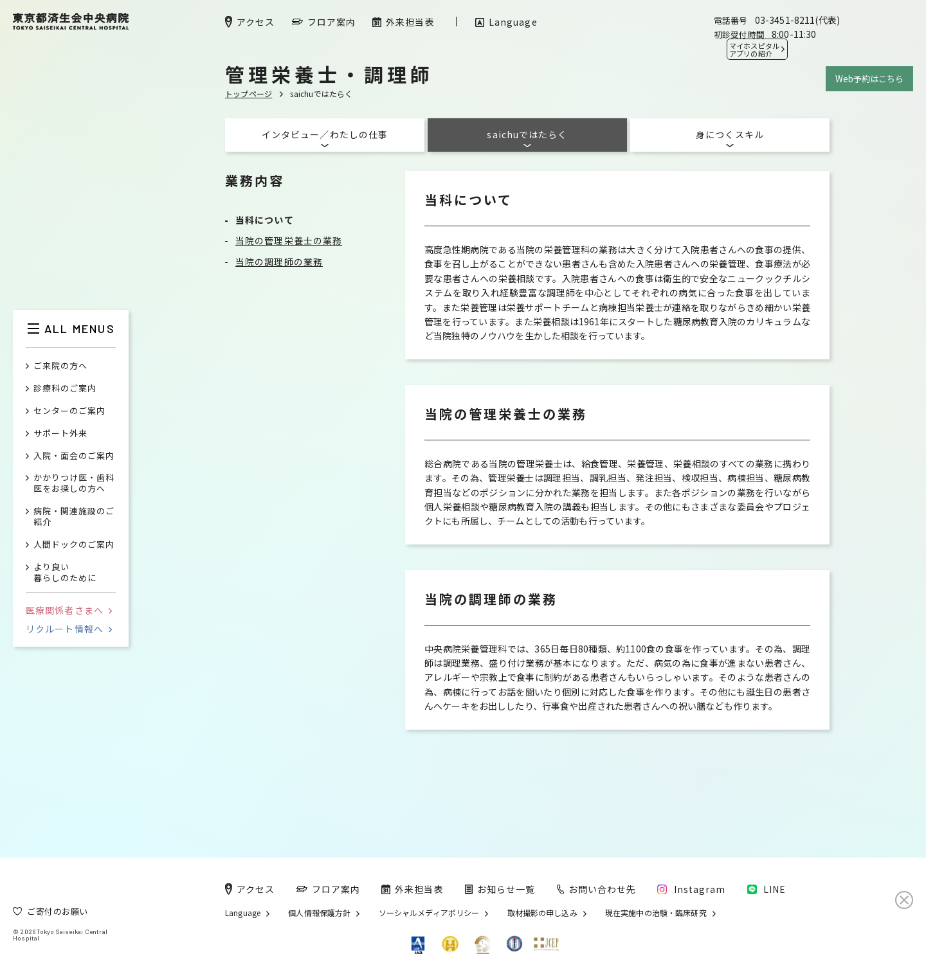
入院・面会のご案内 (73, 456)
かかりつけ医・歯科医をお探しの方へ (73, 483)
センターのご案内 (69, 411)
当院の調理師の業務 (279, 261)
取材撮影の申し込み (542, 913)
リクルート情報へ (69, 628)
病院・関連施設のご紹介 (73, 517)
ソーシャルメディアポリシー (429, 913)
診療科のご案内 (64, 388)
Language (242, 913)
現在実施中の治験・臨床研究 (656, 913)
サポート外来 (60, 433)
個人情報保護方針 (319, 913)
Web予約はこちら (869, 79)
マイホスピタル (754, 49)
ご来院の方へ (60, 366)
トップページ (248, 93)
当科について (264, 219)
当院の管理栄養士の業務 (288, 240)
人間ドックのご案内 (73, 544)
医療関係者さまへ (69, 610)
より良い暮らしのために (64, 573)
